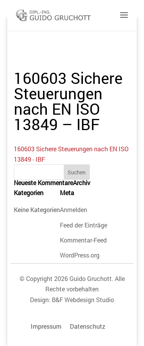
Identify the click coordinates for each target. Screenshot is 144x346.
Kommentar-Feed (83, 240)
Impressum (46, 326)
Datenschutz (87, 326)
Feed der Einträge (83, 225)
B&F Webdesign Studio (83, 300)
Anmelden (73, 210)
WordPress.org (79, 255)
